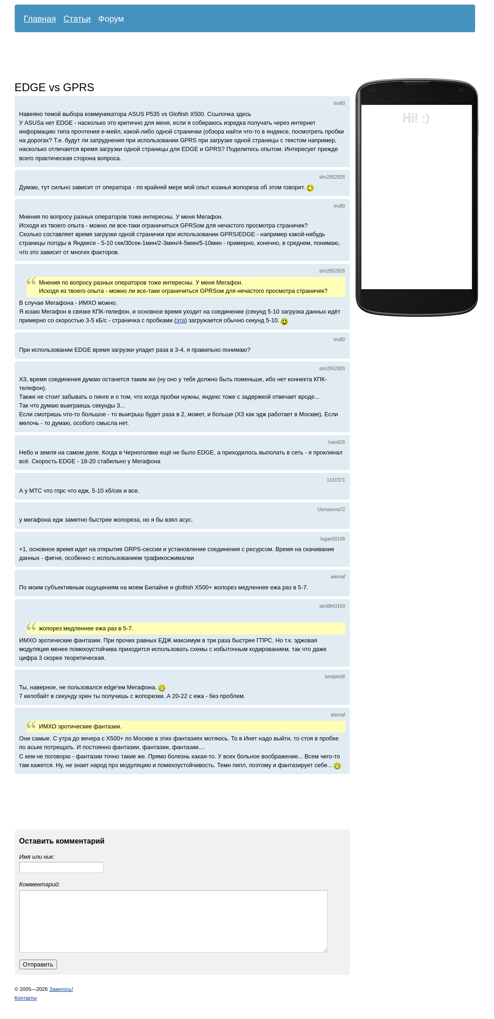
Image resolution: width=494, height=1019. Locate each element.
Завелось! (61, 1000)
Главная (40, 18)
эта (180, 320)
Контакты (26, 1009)
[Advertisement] (238, 57)
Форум (111, 18)
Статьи (77, 18)
